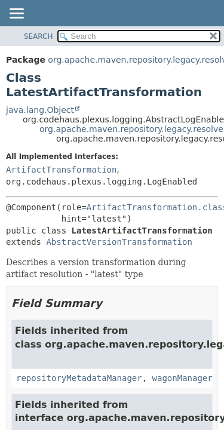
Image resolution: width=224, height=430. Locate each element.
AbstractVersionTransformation (119, 242)
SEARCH (38, 36)
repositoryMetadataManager (79, 378)
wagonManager (182, 378)
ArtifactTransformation (61, 169)
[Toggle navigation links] (16, 14)
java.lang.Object (40, 110)
